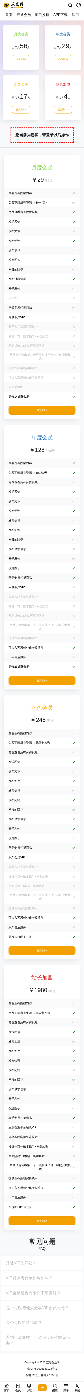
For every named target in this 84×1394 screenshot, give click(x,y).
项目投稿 (42, 15)
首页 (9, 15)
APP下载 (60, 15)
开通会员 (24, 15)
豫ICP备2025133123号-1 (42, 1368)
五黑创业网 (52, 1362)
